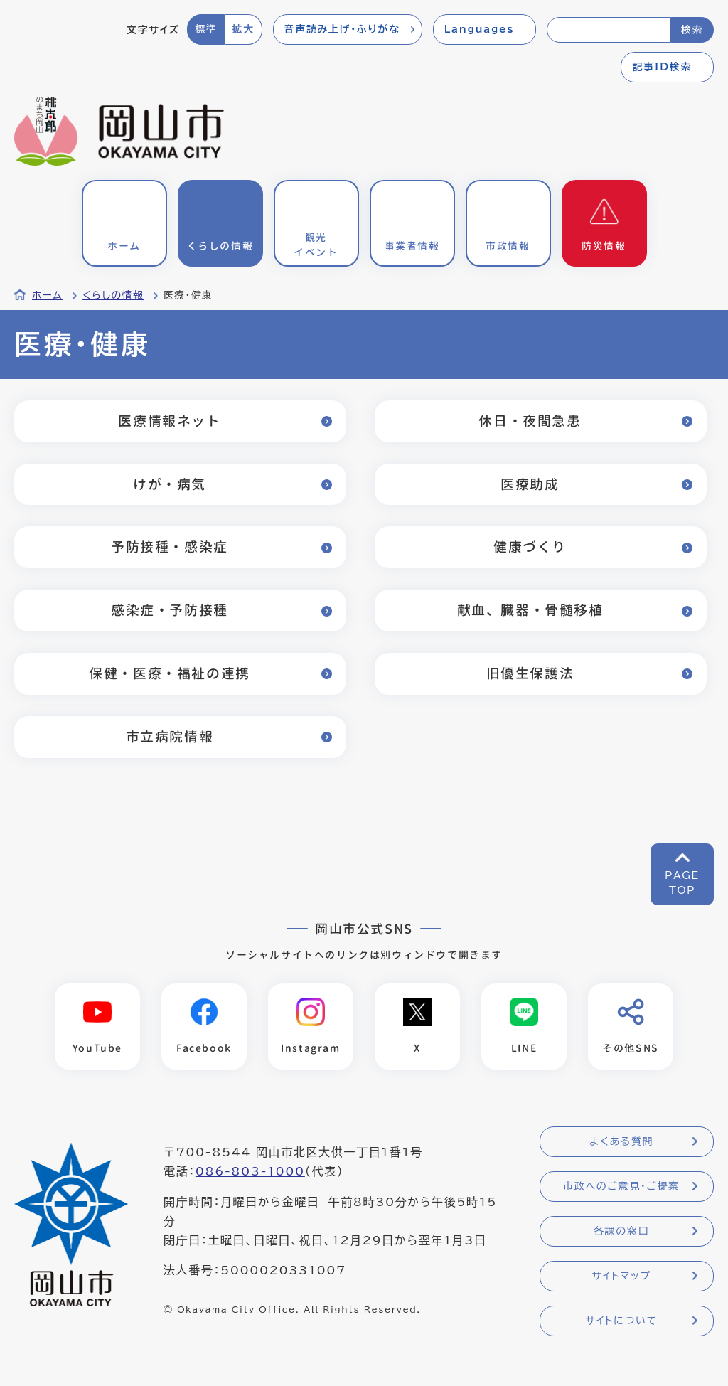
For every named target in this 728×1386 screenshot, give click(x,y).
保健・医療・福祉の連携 (169, 673)
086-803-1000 (250, 1171)
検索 (692, 30)
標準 (206, 29)
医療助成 (529, 484)
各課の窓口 (621, 1231)
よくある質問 (621, 1141)
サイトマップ (621, 1276)
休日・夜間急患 (529, 420)
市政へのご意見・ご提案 (621, 1186)
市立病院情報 (170, 736)
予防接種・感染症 (169, 546)
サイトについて (621, 1321)
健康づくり (530, 546)
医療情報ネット (169, 420)
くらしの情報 (113, 295)
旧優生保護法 (530, 673)
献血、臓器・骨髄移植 (530, 609)
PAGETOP (682, 882)
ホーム (47, 295)
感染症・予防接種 (169, 609)
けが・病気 (169, 484)
